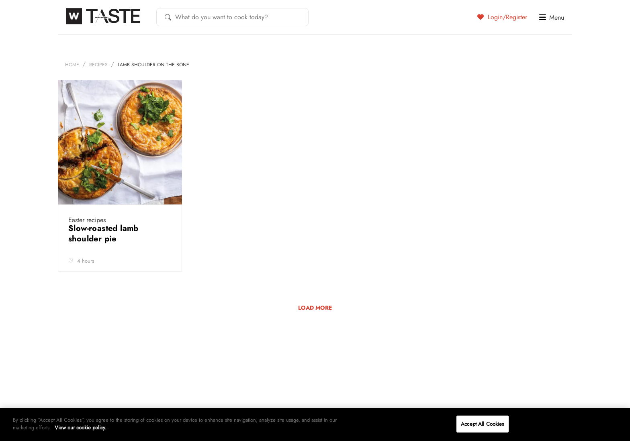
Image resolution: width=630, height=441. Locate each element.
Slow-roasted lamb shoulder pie (103, 234)
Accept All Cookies (482, 424)
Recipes (98, 64)
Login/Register (502, 17)
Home (72, 64)
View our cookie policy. (80, 427)
